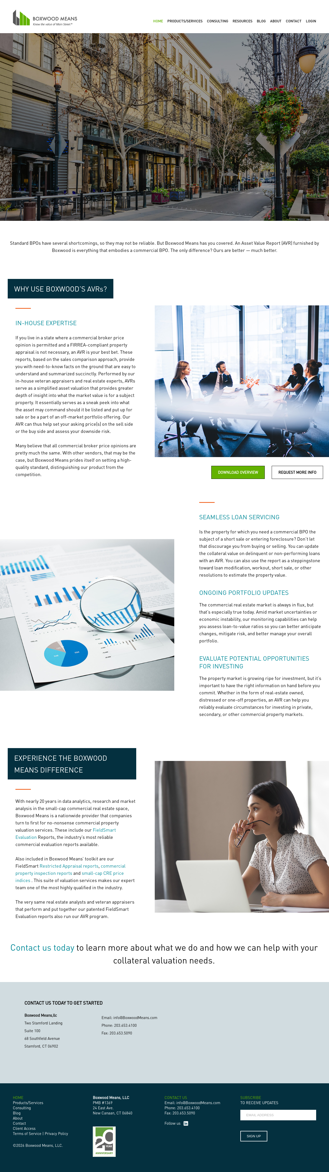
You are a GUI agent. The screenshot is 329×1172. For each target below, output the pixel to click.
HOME (158, 21)
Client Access (24, 1128)
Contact (19, 1123)
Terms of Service (27, 1133)
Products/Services (28, 1102)
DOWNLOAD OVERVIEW (238, 472)
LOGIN (311, 21)
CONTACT (293, 21)
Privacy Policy (56, 1133)
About (18, 1118)
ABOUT (275, 21)
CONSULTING (217, 21)
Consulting (22, 1107)
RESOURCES (242, 21)
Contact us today (42, 947)
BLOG (261, 21)
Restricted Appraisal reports (69, 866)
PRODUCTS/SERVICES (185, 21)
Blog (17, 1112)
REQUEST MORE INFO (297, 472)
